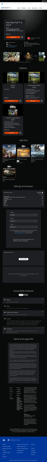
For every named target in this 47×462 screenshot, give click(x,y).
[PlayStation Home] (2, 3)
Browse (40, 6)
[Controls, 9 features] (23, 320)
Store (27, 3)
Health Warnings (26, 413)
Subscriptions (35, 6)
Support (30, 3)
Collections (24, 6)
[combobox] (23, 214)
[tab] (21, 294)
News (23, 3)
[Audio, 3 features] (23, 306)
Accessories (19, 3)
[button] (11, 45)
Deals (29, 6)
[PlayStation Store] (6, 7)
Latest (18, 6)
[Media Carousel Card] (11, 55)
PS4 (11, 3)
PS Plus (14, 3)
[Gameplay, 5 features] (23, 329)
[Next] (44, 56)
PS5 (8, 3)
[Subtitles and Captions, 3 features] (23, 312)
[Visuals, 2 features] (23, 299)
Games (5, 3)
